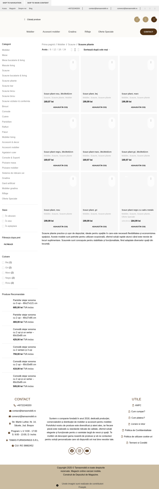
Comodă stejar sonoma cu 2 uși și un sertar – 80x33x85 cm (24, 379)
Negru (8, 278)
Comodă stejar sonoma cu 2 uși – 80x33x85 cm (24, 363)
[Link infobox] (72, 8)
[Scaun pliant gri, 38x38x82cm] (139, 132)
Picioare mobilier (10, 168)
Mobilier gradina (10, 188)
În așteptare (11, 226)
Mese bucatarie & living (13, 60)
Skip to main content (38, 3)
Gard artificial (8, 183)
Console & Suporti (11, 158)
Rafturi (5, 127)
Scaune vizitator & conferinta (16, 101)
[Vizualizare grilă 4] (78, 50)
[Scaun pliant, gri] (99, 191)
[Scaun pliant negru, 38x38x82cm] (60, 132)
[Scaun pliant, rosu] (60, 191)
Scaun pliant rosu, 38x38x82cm (59, 93)
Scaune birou (8, 91)
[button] (60, 107)
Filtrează (8, 244)
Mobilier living (8, 137)
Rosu (7, 283)
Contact (148, 32)
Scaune (5, 70)
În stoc (8, 221)
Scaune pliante (9, 81)
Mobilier (6, 50)
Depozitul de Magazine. (87, 475)
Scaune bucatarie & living (14, 75)
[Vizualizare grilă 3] (75, 50)
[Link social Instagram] (150, 8)
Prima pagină (48, 44)
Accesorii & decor (10, 142)
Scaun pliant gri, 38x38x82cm (137, 151)
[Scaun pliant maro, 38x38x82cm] (99, 132)
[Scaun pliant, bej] (99, 74)
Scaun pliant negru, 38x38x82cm (60, 151)
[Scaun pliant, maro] (139, 74)
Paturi (5, 132)
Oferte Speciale (9, 198)
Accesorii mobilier (10, 147)
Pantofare (7, 122)
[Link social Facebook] (145, 8)
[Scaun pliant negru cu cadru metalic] (139, 191)
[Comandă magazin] (97, 50)
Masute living (8, 65)
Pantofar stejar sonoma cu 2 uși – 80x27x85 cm (24, 316)
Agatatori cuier (9, 152)
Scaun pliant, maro (132, 93)
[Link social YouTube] (155, 8)
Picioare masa (9, 163)
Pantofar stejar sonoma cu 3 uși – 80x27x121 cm (25, 301)
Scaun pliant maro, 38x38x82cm (99, 151)
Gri (6, 267)
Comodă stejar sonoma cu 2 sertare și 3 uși (24, 348)
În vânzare (10, 216)
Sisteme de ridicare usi (13, 173)
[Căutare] (76, 19)
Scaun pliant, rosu (52, 210)
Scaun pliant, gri (91, 210)
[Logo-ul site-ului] (10, 19)
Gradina (6, 178)
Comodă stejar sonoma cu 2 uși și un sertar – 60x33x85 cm (24, 332)
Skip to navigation (12, 3)
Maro (7, 272)
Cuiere (5, 116)
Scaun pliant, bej (91, 93)
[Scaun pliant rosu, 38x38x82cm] (60, 74)
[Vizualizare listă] (71, 50)
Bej (7, 262)
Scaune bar (7, 86)
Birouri (5, 106)
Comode (6, 111)
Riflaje (5, 193)
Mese (4, 55)
